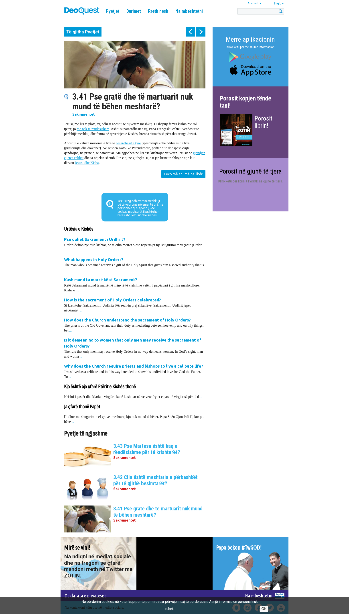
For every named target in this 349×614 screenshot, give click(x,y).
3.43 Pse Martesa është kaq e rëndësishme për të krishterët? (146, 449)
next (200, 32)
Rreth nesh (158, 11)
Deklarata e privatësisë (86, 595)
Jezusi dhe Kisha (87, 163)
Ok (264, 609)
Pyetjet (112, 11)
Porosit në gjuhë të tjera (250, 171)
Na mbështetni (189, 11)
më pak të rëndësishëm (93, 129)
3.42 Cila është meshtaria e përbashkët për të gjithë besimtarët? (155, 480)
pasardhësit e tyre (128, 143)
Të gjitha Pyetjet (82, 32)
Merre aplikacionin (250, 39)
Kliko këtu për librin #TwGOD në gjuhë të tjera (250, 181)
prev (190, 32)
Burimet (133, 11)
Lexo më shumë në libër (183, 174)
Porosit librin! (263, 122)
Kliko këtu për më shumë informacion (250, 47)
